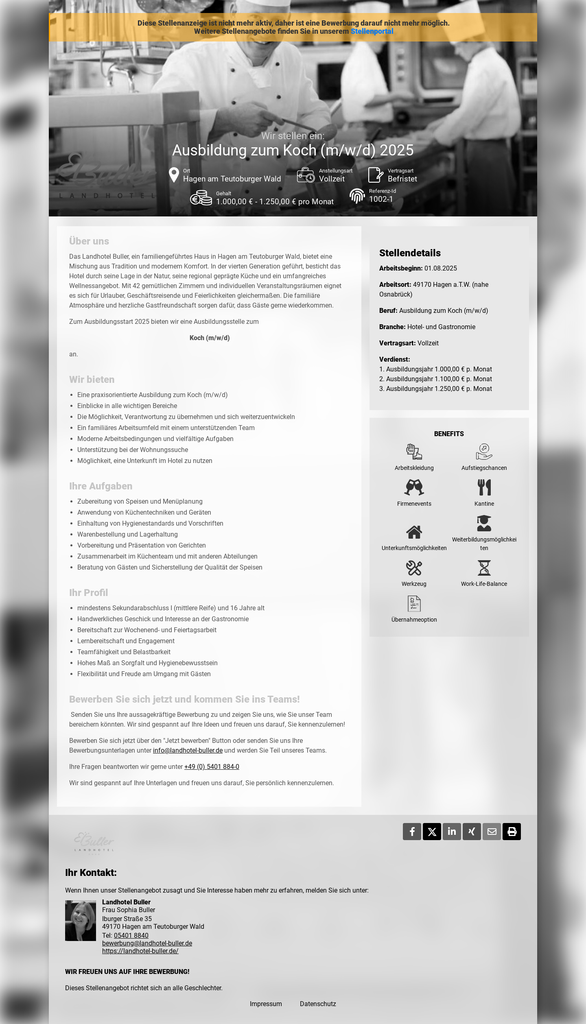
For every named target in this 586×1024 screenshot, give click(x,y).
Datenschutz (318, 1004)
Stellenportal (372, 31)
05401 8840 (131, 935)
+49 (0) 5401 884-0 (211, 767)
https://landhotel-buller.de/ (140, 951)
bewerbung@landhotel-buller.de (147, 943)
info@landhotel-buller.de (188, 750)
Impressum (266, 1004)
